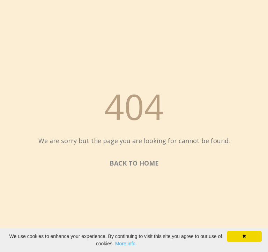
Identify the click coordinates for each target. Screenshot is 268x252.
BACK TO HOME (134, 163)
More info (125, 243)
